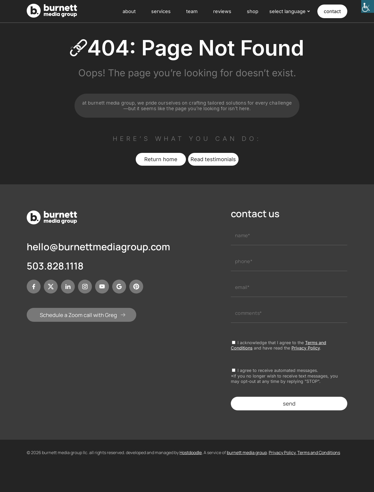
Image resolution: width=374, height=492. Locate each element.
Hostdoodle (191, 452)
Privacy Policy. (283, 452)
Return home (160, 159)
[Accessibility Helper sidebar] (367, 6)
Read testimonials (213, 159)
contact (332, 11)
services (161, 11)
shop (252, 11)
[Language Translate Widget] (289, 11)
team (192, 11)
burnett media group (247, 452)
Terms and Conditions (318, 452)
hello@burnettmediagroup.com (98, 246)
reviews (222, 11)
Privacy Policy (305, 348)
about (129, 11)
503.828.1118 (55, 266)
